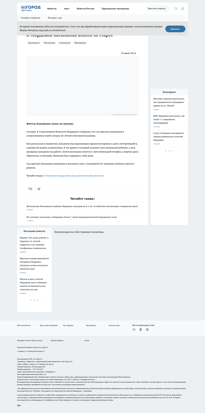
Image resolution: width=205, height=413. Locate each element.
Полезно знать (114, 325)
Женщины (80, 42)
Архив (87, 340)
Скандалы (64, 42)
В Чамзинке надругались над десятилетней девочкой (73, 175)
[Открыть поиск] (176, 8)
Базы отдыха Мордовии (49, 325)
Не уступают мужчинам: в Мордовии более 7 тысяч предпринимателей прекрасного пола (82, 219)
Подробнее (87, 391)
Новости (51, 8)
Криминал (34, 42)
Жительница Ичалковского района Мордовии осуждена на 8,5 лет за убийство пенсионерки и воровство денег (82, 208)
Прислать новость (156, 8)
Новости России (85, 8)
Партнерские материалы (115, 8)
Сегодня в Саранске (30, 18)
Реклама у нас (55, 18)
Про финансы (91, 325)
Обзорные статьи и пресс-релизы (29, 340)
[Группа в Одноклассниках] (140, 329)
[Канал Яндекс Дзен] (147, 329)
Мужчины (49, 42)
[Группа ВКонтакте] (134, 329)
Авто (66, 8)
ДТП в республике (23, 325)
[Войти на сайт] (182, 8)
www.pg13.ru (43, 347)
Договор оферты (57, 340)
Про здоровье (68, 325)
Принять (175, 29)
